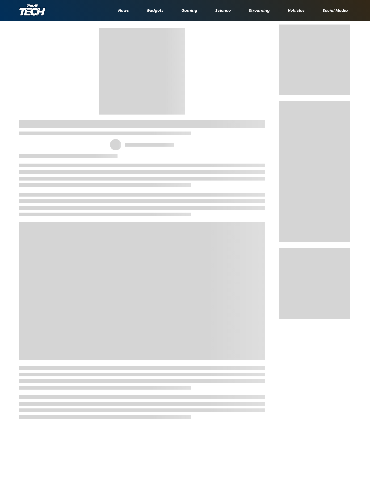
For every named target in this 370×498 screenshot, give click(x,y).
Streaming (259, 10)
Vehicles (296, 10)
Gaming (189, 10)
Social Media (335, 10)
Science (223, 10)
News (123, 10)
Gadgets (155, 10)
